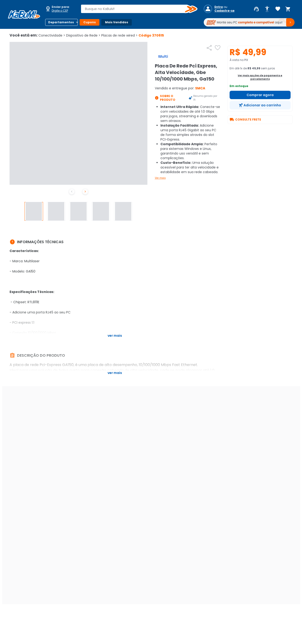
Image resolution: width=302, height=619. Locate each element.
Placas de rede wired (119, 35)
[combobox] (136, 9)
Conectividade (51, 35)
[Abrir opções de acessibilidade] (267, 9)
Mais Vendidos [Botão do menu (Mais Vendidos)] (116, 22)
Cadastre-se (224, 11)
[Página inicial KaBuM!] (24, 14)
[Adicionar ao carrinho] (260, 105)
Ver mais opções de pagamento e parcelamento (260, 77)
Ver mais (160, 178)
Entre (218, 7)
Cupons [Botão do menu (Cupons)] (89, 22)
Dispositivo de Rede (83, 35)
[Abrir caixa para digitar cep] (60, 9)
